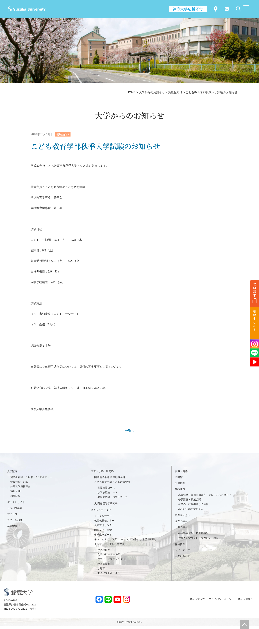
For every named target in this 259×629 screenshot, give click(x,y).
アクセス (12, 516)
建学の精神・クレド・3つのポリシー (31, 479)
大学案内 (12, 474)
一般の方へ (181, 529)
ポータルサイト (16, 505)
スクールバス (14, 522)
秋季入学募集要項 (42, 409)
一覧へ (129, 432)
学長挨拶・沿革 (19, 484)
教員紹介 (15, 498)
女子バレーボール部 (108, 557)
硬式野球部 (103, 552)
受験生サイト (254, 320)
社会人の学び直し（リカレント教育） (199, 540)
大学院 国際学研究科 (106, 506)
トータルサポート (104, 518)
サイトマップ (182, 552)
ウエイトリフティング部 (111, 561)
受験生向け (64, 134)
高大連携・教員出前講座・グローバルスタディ (204, 497)
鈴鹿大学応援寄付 (188, 9)
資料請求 (254, 289)
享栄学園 (12, 528)
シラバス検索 (14, 510)
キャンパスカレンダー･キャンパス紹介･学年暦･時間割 (125, 542)
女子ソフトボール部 (108, 575)
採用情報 (180, 547)
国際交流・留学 (103, 532)
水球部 (101, 571)
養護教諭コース (106, 490)
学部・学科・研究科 (102, 474)
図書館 (179, 479)
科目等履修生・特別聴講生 (193, 535)
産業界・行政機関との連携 (193, 507)
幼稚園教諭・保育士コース (112, 499)
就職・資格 (181, 474)
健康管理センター (104, 527)
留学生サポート (103, 537)
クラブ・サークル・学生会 (109, 546)
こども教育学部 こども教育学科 (112, 484)
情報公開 (15, 493)
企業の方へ (181, 524)
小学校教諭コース (107, 495)
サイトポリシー (246, 602)
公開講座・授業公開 (189, 502)
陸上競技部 (103, 566)
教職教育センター (104, 523)
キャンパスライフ (101, 512)
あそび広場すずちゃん (190, 511)
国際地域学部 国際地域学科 (109, 479)
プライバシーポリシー (221, 602)
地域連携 (180, 491)
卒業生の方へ (182, 518)
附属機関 (180, 485)
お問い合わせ (182, 558)
